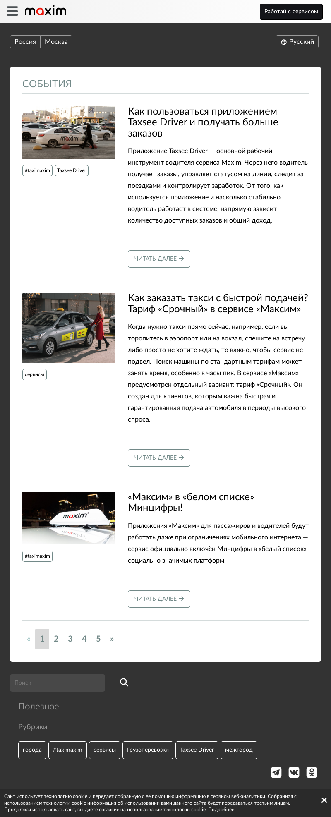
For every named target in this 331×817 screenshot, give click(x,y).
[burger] (12, 11)
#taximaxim (37, 170)
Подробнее (221, 809)
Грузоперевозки (148, 750)
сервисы (34, 374)
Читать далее (159, 259)
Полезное (38, 706)
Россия (25, 41)
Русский (297, 41)
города (32, 750)
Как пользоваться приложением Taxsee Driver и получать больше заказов (203, 123)
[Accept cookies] (324, 800)
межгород (239, 750)
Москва (56, 41)
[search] (124, 683)
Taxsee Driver (71, 170)
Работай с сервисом (291, 11)
